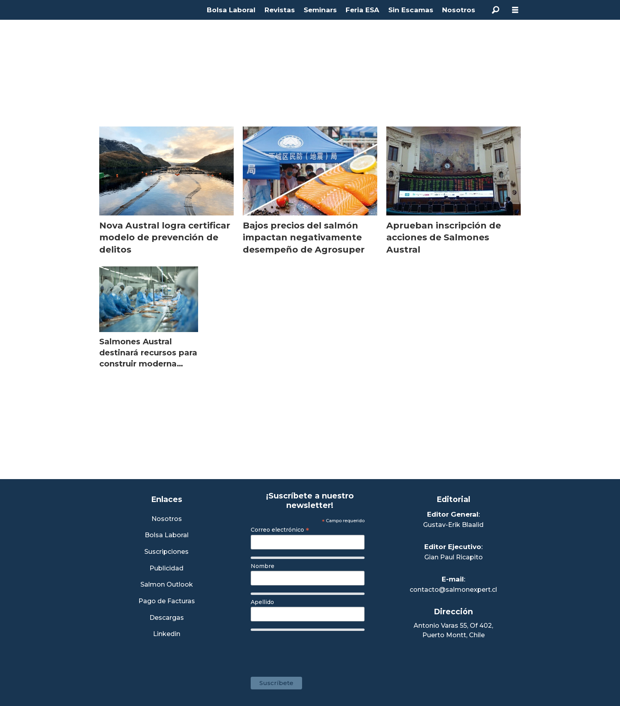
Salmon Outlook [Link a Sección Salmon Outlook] (166, 584)
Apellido (262, 602)
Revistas (280, 10)
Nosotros (458, 10)
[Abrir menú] (515, 10)
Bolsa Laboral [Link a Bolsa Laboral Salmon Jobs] (167, 535)
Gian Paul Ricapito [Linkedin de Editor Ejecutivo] (453, 557)
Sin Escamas (410, 10)
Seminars (320, 10)
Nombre (262, 566)
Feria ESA (362, 10)
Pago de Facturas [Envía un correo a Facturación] (166, 601)
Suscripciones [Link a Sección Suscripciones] (166, 552)
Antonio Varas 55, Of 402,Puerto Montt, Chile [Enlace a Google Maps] (453, 630)
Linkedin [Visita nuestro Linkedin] (166, 634)
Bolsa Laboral (231, 10)
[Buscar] (495, 10)
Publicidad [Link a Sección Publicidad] (166, 568)
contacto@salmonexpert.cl (453, 589)
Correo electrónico (280, 530)
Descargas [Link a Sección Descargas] (166, 618)
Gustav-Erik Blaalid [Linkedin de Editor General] (453, 525)
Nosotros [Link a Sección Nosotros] (166, 519)
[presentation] (311, 649)
